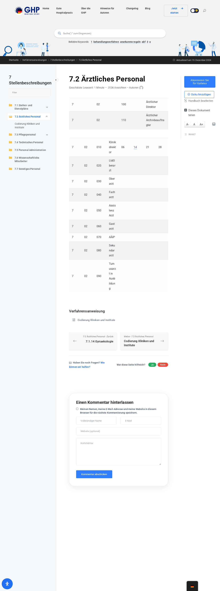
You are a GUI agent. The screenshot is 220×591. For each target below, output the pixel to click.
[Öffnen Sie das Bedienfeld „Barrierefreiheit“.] (7, 583)
